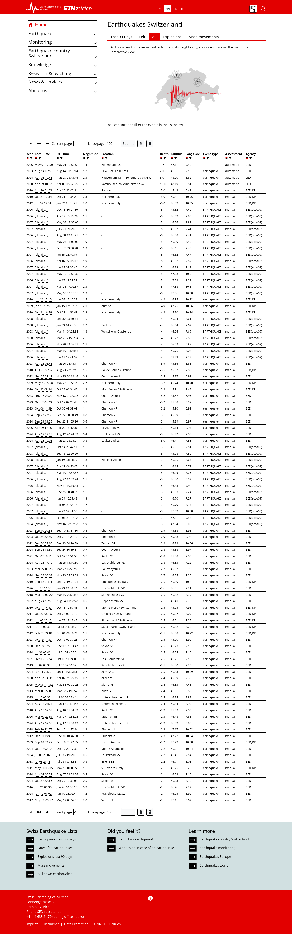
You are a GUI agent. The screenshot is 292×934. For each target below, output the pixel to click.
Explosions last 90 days (55, 856)
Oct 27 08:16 (43, 614)
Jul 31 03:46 (42, 652)
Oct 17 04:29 (43, 402)
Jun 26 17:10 (43, 299)
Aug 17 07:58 (43, 723)
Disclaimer (51, 924)
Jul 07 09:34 (42, 665)
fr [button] (175, 9)
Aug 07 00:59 (43, 774)
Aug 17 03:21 (43, 704)
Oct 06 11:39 (43, 408)
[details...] (41, 209)
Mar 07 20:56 (44, 716)
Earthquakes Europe (215, 856)
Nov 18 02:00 (43, 396)
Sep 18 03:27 (43, 742)
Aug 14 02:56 (43, 171)
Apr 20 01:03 (43, 190)
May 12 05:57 (44, 800)
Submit (128, 143)
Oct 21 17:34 (43, 197)
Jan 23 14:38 (43, 588)
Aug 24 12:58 (43, 601)
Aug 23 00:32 (43, 370)
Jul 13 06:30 (42, 627)
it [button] (182, 9)
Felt (142, 36)
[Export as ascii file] (149, 143)
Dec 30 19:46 (43, 736)
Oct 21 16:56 (43, 312)
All (154, 36)
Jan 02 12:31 (43, 203)
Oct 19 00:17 (43, 749)
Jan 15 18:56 (43, 306)
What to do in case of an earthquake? (147, 848)
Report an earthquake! (136, 839)
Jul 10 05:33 (42, 697)
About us (62, 90)
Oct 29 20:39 (43, 781)
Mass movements (204, 36)
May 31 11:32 (44, 684)
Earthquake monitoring (217, 848)
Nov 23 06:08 (43, 575)
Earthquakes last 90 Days (57, 839)
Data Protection (76, 924)
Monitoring (62, 42)
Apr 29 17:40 (43, 428)
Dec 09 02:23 (43, 646)
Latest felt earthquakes (55, 848)
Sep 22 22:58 (43, 415)
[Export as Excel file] (140, 143)
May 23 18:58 (44, 383)
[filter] (31, 158)
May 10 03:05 (44, 768)
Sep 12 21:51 (43, 582)
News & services (62, 82)
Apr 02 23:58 (43, 678)
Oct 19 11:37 (43, 639)
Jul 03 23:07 (42, 755)
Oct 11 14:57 (43, 607)
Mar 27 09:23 (44, 569)
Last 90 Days (121, 36)
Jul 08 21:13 (42, 761)
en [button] (167, 9)
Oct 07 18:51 (43, 556)
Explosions (172, 36)
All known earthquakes (55, 874)
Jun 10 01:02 (43, 793)
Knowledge (62, 64)
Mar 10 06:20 (44, 595)
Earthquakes (62, 33)
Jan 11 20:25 (43, 672)
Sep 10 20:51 (43, 530)
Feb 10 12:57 (43, 729)
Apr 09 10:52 (43, 184)
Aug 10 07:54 (43, 710)
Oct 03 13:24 (43, 659)
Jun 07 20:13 (43, 620)
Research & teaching (62, 73)
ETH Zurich (112, 924)
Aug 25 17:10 (43, 563)
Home (37, 25)
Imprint (32, 924)
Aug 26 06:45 (43, 363)
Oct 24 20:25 (43, 537)
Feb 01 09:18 (43, 633)
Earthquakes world (214, 865)
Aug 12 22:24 (43, 434)
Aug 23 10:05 (43, 440)
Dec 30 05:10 (43, 543)
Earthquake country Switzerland (62, 53)
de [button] (159, 9)
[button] (43, 7)
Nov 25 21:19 (43, 376)
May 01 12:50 (44, 165)
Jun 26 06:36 (43, 787)
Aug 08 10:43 (43, 177)
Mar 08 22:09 (44, 691)
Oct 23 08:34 (43, 389)
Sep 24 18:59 (43, 550)
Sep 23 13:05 (43, 421)
